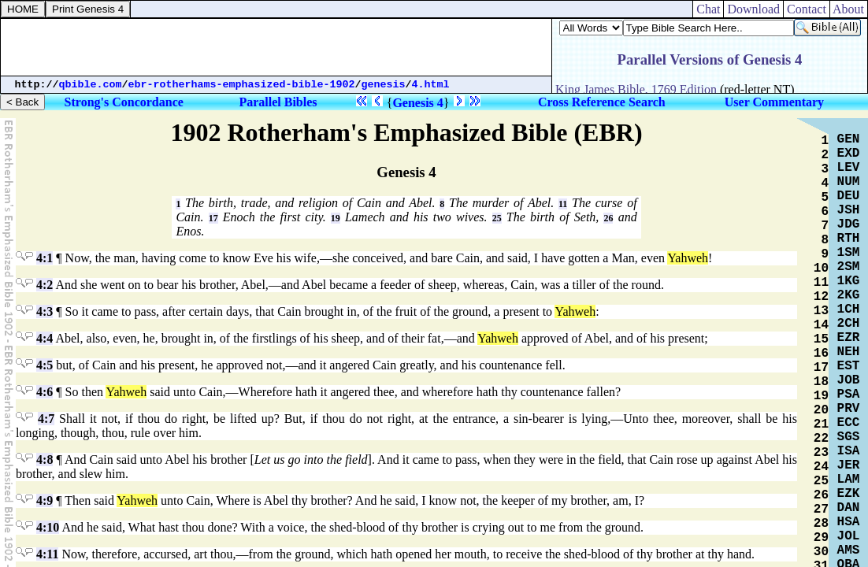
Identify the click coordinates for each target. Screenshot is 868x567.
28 (821, 524)
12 (821, 297)
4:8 (44, 459)
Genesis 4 (417, 102)
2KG (848, 295)
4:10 (47, 527)
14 (821, 325)
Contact (806, 9)
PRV (848, 409)
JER (848, 465)
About (848, 9)
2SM (848, 267)
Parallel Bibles (278, 102)
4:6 (44, 391)
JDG (848, 224)
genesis (384, 85)
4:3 (44, 311)
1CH (848, 309)
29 (821, 538)
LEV (848, 168)
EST (848, 366)
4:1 (44, 258)
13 (821, 311)
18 (821, 382)
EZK (848, 494)
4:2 (44, 284)
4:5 (44, 365)
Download (753, 9)
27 (821, 509)
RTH (848, 239)
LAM (848, 479)
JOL (848, 536)
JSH (848, 210)
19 (335, 218)
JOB (848, 380)
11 (562, 203)
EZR (848, 338)
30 (821, 552)
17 (213, 218)
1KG (848, 281)
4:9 (44, 500)
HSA (848, 522)
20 (821, 410)
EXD (848, 153)
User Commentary (774, 102)
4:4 (44, 338)
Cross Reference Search (602, 102)
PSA (848, 394)
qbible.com (90, 85)
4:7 (46, 418)
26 (608, 218)
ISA (848, 451)
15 (821, 339)
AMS (848, 550)
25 (497, 218)
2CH (848, 324)
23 (821, 453)
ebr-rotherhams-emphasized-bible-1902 (241, 85)
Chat (708, 9)
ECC (848, 423)
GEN (848, 139)
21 (821, 424)
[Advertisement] (276, 47)
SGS (848, 437)
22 (821, 439)
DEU (848, 196)
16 (821, 353)
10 (821, 268)
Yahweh (687, 258)
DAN (848, 508)
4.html (431, 85)
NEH (848, 352)
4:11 (47, 554)
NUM (848, 182)
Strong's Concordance (124, 102)
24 (821, 467)
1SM (848, 253)
